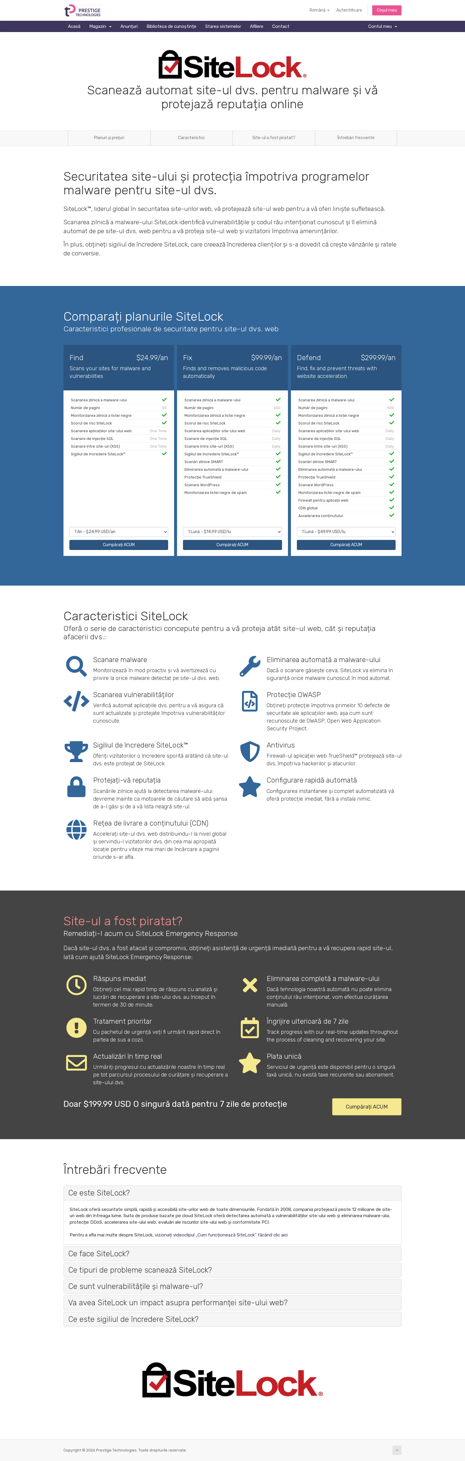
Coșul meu (387, 10)
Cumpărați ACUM (119, 544)
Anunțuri (129, 26)
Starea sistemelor (223, 26)
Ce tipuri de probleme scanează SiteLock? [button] (140, 1270)
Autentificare (349, 10)
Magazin (100, 26)
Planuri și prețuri (109, 137)
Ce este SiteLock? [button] (99, 1192)
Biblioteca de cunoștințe (171, 26)
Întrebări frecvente (356, 137)
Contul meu (382, 26)
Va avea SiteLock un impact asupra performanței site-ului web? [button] (177, 1302)
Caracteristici (191, 137)
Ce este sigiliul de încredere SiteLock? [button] (133, 1319)
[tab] (232, 1193)
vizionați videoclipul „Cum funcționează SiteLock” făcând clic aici (221, 1235)
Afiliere (256, 26)
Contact (280, 26)
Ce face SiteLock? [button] (98, 1253)
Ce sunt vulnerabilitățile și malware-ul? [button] (135, 1286)
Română (319, 10)
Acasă (74, 26)
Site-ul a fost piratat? (273, 137)
